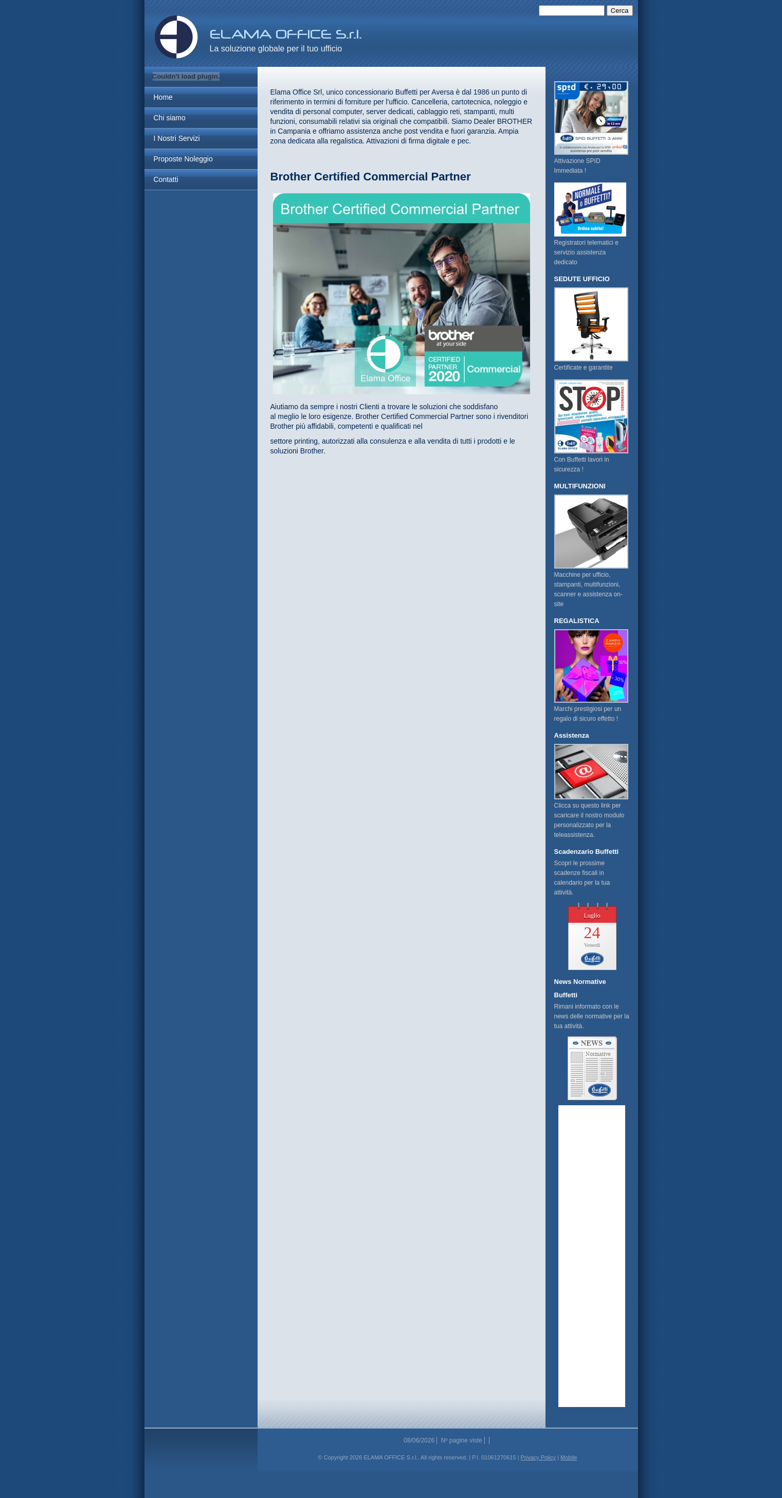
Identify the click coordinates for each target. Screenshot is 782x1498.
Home (163, 97)
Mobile (568, 1457)
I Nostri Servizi (177, 138)
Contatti (166, 179)
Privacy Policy (538, 1457)
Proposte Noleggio (183, 159)
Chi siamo (170, 118)
